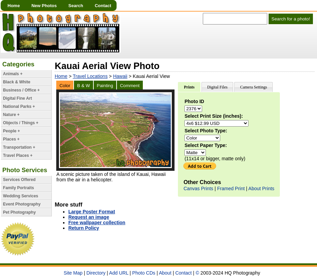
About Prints (261, 188)
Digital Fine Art (17, 98)
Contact (103, 5)
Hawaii (120, 76)
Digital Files (217, 87)
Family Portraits (18, 187)
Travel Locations (90, 76)
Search (76, 5)
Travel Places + (17, 155)
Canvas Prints (198, 188)
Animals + (12, 73)
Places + (11, 139)
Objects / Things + (21, 122)
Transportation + (19, 147)
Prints (189, 87)
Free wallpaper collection (96, 222)
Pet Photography (19, 212)
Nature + (11, 114)
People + (11, 131)
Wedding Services (20, 196)
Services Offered (19, 179)
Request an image (88, 217)
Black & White (16, 82)
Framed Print (231, 188)
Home (13, 5)
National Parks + (19, 106)
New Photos (44, 5)
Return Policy (83, 228)
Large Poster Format (91, 211)
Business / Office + (21, 90)
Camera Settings (253, 87)
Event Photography (22, 204)
